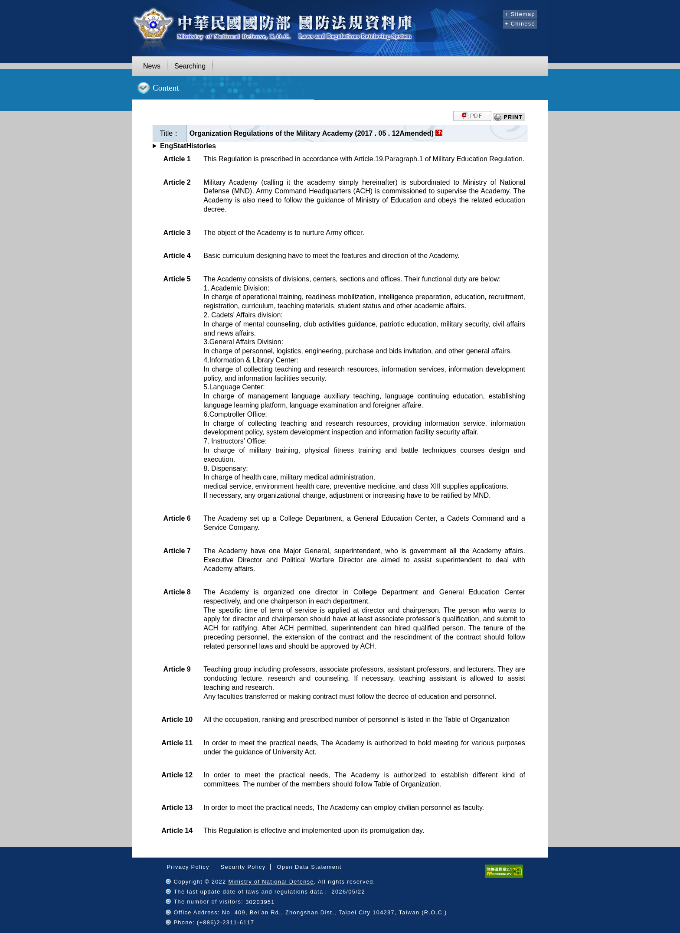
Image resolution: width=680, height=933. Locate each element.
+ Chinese (520, 23)
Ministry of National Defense (271, 881)
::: (495, 13)
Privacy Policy (188, 867)
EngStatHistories (188, 146)
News (151, 66)
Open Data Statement (309, 867)
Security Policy (243, 867)
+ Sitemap (520, 14)
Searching (190, 66)
